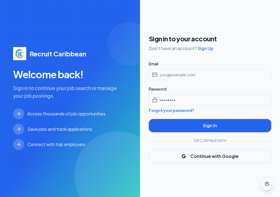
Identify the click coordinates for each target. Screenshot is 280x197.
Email (153, 63)
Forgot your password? (171, 110)
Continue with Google (210, 156)
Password (158, 88)
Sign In (210, 125)
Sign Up (205, 48)
